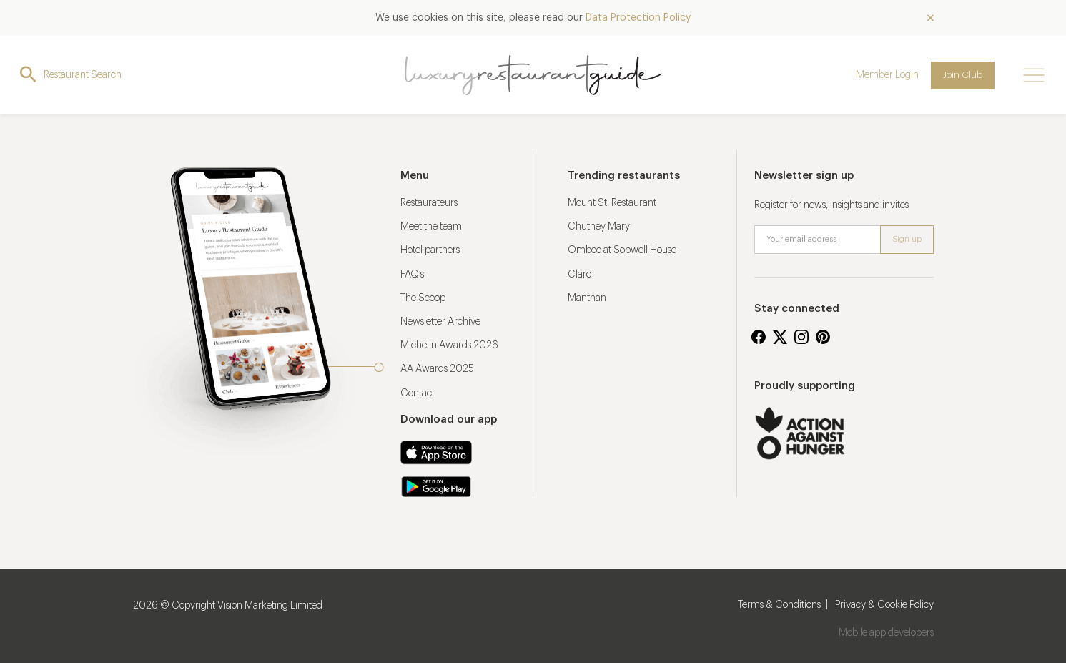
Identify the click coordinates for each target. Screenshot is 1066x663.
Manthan (587, 298)
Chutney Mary (599, 227)
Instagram (801, 337)
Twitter (780, 337)
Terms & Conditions (779, 605)
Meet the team (431, 227)
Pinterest (823, 337)
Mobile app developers (886, 633)
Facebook (758, 337)
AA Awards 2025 (437, 369)
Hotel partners (430, 250)
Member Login (887, 75)
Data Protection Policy (638, 18)
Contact (417, 393)
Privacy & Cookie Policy (884, 605)
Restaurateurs (429, 203)
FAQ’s (412, 275)
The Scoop (422, 298)
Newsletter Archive (440, 322)
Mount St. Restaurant (612, 203)
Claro (579, 275)
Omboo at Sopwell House (622, 250)
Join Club (962, 74)
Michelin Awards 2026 (449, 345)
